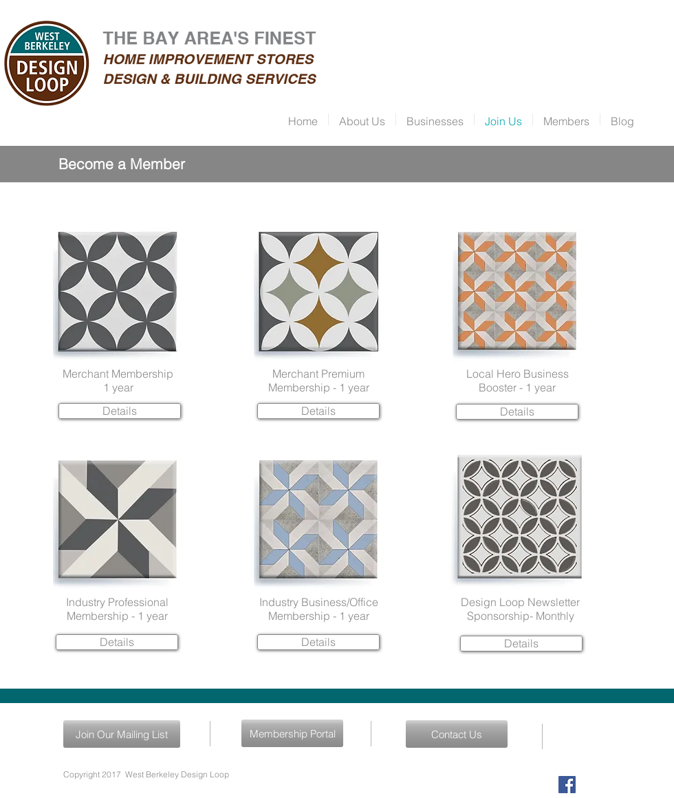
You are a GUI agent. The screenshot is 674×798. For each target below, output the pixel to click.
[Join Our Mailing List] (121, 734)
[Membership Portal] (292, 733)
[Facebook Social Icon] (567, 784)
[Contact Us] (457, 734)
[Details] (119, 411)
